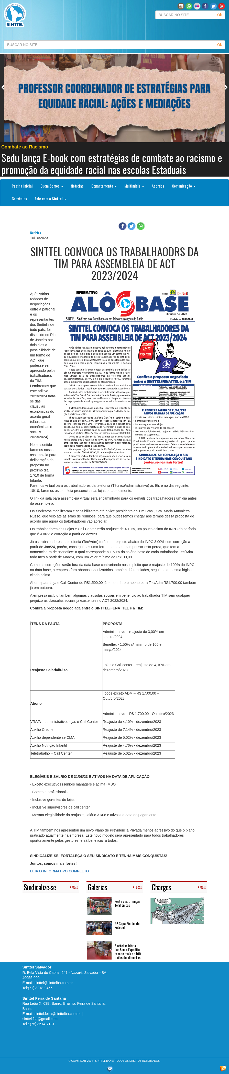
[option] (114, 115)
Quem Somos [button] (51, 186)
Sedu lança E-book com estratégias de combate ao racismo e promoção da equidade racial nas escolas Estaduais (111, 163)
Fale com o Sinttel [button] (50, 198)
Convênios (19, 198)
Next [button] (226, 87)
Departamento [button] (104, 186)
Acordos (158, 186)
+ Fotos (137, 887)
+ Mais (74, 887)
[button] (188, 6)
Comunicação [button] (183, 186)
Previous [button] (3, 87)
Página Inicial (22, 186)
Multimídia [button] (134, 186)
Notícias (77, 186)
